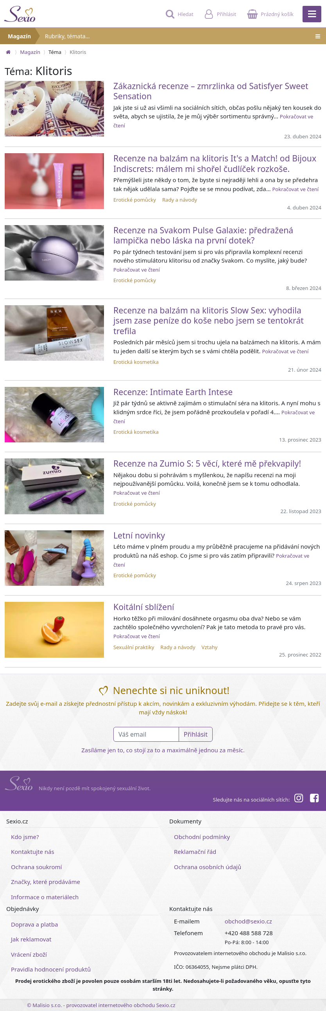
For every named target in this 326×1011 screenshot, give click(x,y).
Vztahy (210, 647)
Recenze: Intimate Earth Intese (173, 391)
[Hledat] (178, 18)
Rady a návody (179, 199)
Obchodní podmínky (202, 837)
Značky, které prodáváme (45, 882)
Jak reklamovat (31, 939)
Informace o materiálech (45, 897)
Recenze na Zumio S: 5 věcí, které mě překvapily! (207, 463)
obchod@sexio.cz (248, 921)
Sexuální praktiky (133, 647)
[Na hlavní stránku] (8, 51)
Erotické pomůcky (134, 199)
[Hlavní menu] (312, 14)
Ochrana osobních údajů (207, 867)
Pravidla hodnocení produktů (51, 969)
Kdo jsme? (25, 837)
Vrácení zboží (29, 954)
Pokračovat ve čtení (295, 189)
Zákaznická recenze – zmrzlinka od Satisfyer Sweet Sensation (210, 91)
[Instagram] (298, 799)
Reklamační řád (195, 851)
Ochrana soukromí (36, 867)
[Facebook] (314, 799)
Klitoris (78, 51)
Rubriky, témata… (183, 36)
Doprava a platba (34, 924)
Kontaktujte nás (32, 851)
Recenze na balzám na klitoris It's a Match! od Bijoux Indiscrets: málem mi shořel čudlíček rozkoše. (214, 163)
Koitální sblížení (143, 606)
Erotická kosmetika (136, 361)
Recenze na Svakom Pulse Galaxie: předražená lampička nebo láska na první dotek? (203, 235)
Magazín (19, 36)
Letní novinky (139, 535)
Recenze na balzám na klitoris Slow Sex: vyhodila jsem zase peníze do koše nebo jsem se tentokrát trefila (208, 320)
